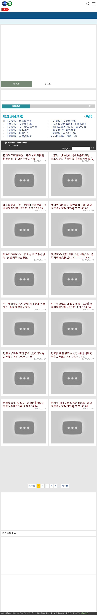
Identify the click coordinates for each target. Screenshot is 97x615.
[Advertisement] (48, 465)
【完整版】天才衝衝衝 (63, 121)
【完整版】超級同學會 (19, 121)
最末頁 (65, 486)
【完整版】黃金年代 (17, 130)
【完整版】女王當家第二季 (21, 127)
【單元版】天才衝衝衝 (19, 124)
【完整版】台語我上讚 (63, 133)
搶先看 (16, 84)
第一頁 (32, 486)
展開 (89, 116)
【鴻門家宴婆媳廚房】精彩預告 (68, 127)
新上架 (48, 84)
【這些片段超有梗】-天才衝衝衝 (68, 124)
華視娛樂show (9, 533)
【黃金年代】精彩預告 (63, 130)
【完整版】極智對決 (17, 133)
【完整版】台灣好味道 (19, 136)
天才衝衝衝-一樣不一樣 (63, 136)
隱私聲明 (84, 613)
